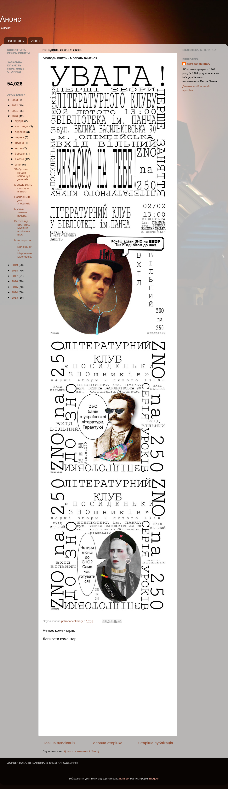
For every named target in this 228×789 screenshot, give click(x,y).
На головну (16, 40)
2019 (15, 265)
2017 (15, 275)
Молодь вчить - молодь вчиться (23, 188)
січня (18, 164)
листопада (22, 126)
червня (20, 137)
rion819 (124, 778)
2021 (15, 110)
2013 (15, 297)
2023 (15, 99)
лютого (20, 159)
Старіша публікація (155, 743)
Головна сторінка (106, 743)
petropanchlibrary (198, 63)
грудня (19, 120)
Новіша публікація (58, 743)
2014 (15, 292)
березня (20, 153)
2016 (15, 281)
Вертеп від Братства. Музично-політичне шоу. (22, 228)
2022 (15, 105)
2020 (15, 116)
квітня (19, 148)
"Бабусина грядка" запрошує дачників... (22, 174)
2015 (15, 286)
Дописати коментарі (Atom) (81, 751)
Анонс (10, 19)
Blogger (154, 778)
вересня (20, 131)
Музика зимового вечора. (21, 212)
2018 (15, 270)
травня (20, 142)
